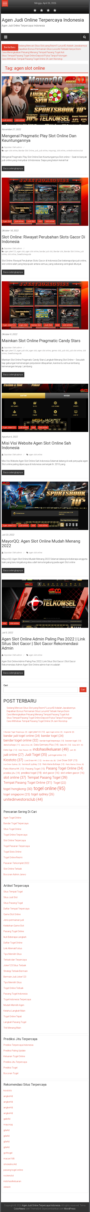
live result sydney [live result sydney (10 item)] (31, 764)
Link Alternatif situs (12, 948)
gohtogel (7, 1153)
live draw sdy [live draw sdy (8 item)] (49, 760)
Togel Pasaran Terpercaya (16, 846)
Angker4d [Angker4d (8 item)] (69, 732)
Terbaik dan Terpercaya (15, 959)
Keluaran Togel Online (14, 1056)
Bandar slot (58, 251)
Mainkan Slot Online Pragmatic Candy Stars (41, 340)
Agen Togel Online (12, 817)
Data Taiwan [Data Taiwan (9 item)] (25, 750)
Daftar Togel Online (12, 942)
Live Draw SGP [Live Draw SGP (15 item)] (67, 760)
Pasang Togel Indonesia (15, 993)
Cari (5, 685)
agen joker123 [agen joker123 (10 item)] (37, 732)
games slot (56, 351)
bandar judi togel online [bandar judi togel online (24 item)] (21, 736)
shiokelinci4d (10, 1164)
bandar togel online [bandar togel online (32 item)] (20, 740)
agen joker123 (10, 251)
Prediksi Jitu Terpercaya (15, 1062)
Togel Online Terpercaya (15, 834)
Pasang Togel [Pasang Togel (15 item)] (35, 769)
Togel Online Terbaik (13, 988)
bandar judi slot (46, 251)
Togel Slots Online (12, 851)
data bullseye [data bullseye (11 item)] (11, 744)
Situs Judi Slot (10, 897)
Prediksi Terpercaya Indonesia (18, 1045)
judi (36, 151)
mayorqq (52, 151)
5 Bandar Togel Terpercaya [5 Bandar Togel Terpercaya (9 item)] (15, 732)
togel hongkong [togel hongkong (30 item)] (17, 789)
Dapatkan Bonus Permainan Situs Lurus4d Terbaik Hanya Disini (49, 49)
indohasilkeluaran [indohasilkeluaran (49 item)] (51, 749)
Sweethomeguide (24, 254)
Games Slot (36, 325)
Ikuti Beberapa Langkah (14, 937)
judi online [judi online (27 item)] (13, 754)
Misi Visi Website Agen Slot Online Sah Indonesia (36, 445)
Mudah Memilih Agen (13, 1005)
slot (40, 221)
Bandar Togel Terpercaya (15, 823)
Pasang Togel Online (13, 931)
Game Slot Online (12, 914)
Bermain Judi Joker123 (14, 976)
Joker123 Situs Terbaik (14, 965)
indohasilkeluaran (12, 1181)
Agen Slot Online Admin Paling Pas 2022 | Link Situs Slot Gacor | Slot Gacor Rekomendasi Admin (43, 644)
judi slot (65, 351)
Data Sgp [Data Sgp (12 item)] (10, 749)
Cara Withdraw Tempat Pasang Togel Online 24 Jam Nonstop (32, 59)
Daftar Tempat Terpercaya (16, 908)
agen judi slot (22, 351)
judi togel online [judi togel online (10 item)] (57, 755)
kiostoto (7, 1090)
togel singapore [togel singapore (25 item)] (16, 794)
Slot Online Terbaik (12, 869)
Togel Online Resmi (12, 857)
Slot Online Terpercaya (14, 840)
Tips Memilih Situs (12, 954)
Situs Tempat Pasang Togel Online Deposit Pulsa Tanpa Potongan (34, 55)
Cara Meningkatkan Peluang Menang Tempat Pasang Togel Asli (33, 52)
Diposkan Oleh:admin (13, 147)
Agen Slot (7, 221)
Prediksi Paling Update (14, 1050)
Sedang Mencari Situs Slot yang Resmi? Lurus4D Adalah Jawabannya (52, 45)
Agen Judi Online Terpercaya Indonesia (43, 20)
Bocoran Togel (10, 1073)
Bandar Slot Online (26, 151)
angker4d (8, 1096)
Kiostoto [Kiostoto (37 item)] (13, 760)
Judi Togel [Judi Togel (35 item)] (36, 754)
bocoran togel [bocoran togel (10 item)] (73, 740)
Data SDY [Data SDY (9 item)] (77, 745)
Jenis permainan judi (13, 920)
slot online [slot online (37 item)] (14, 777)
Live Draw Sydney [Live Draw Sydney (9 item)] (12, 764)
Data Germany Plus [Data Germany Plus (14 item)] (46, 744)
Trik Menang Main (12, 1028)
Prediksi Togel (10, 1067)
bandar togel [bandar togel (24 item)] (52, 736)
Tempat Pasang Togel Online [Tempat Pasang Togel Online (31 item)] (27, 782)
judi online (7, 120)
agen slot (21, 251)
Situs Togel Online (12, 829)
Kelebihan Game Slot (13, 925)
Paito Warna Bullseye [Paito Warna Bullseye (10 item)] (53, 764)
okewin (7, 1187)
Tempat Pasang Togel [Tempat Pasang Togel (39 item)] (47, 777)
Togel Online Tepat (12, 1016)
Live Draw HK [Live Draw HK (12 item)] (33, 760)
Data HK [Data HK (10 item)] (65, 744)
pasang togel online (13, 1170)
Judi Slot (31, 221)
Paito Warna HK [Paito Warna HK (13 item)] (13, 768)
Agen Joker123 (9, 325)
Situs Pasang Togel (13, 903)
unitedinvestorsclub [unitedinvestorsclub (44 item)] (23, 799)
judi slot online (76, 351)
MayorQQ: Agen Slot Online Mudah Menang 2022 (41, 543)
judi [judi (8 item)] (73, 750)
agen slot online (11, 151)
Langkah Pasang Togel (14, 1022)
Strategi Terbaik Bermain (15, 971)
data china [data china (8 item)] (27, 745)
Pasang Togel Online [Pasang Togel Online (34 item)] (64, 768)
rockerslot (8, 1175)
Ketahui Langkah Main (14, 1011)
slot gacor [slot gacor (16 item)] (51, 773)
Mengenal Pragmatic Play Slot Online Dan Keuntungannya (39, 138)
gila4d (6, 1130)
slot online (19, 120)
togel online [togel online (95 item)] (49, 788)
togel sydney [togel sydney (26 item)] (42, 794)
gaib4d (6, 1119)
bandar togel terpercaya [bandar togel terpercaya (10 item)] (52, 740)
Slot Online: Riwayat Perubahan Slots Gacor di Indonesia (43, 239)
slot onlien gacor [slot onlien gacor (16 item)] (72, 773)
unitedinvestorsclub (74, 151)
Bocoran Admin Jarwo (14, 874)
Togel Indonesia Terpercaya (17, 999)
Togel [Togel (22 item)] (59, 783)
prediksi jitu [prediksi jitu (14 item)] (11, 773)
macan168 (8, 1158)
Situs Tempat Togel (13, 891)
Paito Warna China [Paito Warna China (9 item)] (75, 764)
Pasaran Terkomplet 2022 (16, 863)
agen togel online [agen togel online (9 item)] (54, 732)
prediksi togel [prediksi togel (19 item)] (31, 773)
